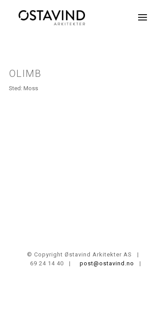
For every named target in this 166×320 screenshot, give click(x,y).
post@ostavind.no (105, 263)
